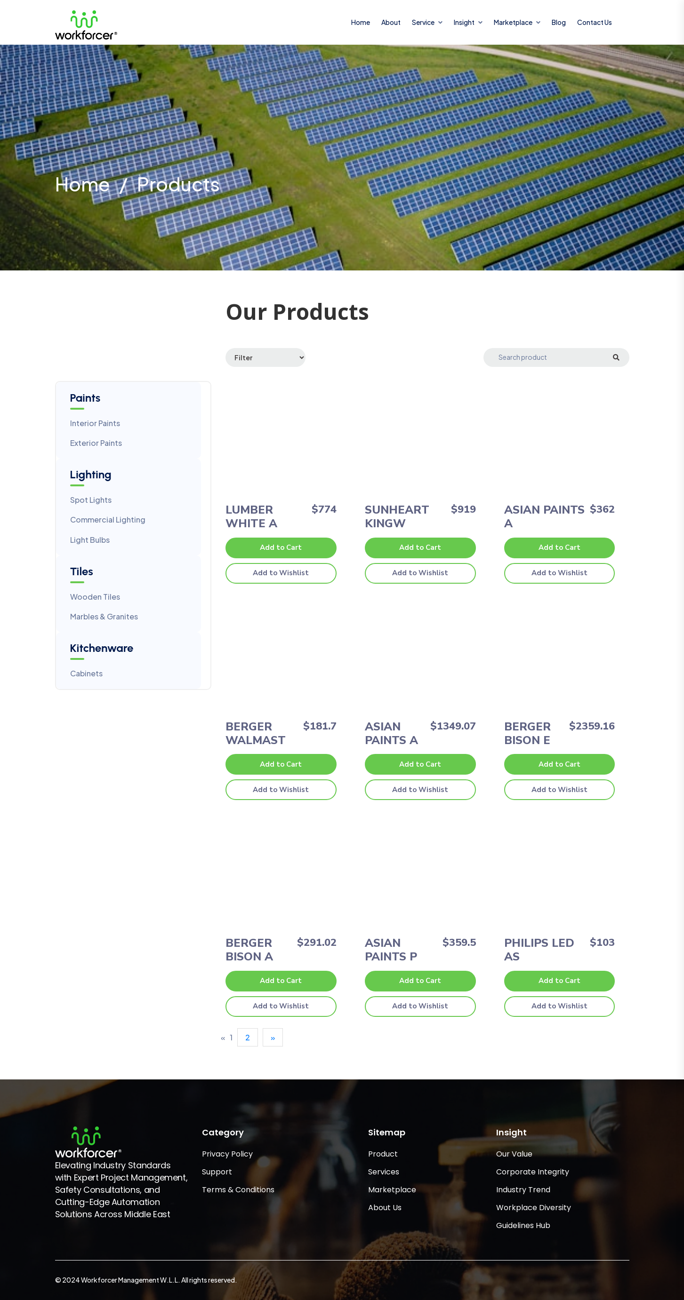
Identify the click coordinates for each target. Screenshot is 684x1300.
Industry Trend (523, 1189)
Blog (559, 22)
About (391, 22)
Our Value (514, 1154)
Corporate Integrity (532, 1171)
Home (360, 22)
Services (383, 1171)
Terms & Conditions (238, 1189)
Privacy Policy (227, 1154)
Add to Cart (281, 547)
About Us (385, 1207)
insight (464, 22)
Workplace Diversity (533, 1207)
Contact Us (594, 22)
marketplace (513, 22)
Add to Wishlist (281, 573)
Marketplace (392, 1189)
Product (383, 1154)
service (423, 22)
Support (217, 1171)
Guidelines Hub (523, 1225)
